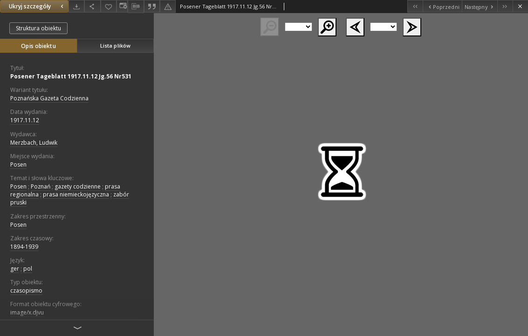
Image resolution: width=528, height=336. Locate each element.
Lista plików (115, 45)
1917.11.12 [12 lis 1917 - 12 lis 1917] (24, 120)
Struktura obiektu (38, 28)
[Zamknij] (520, 6)
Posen (18, 164)
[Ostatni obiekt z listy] (505, 6)
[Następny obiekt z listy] (479, 6)
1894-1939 (24, 247)
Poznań (40, 186)
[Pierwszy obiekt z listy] (415, 6)
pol (27, 269)
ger (14, 269)
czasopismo (26, 290)
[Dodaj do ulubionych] (109, 6)
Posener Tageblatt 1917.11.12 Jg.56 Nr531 (70, 76)
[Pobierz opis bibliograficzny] (136, 6)
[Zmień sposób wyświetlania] (122, 6)
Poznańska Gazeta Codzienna (49, 98)
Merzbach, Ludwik (33, 143)
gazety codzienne (78, 186)
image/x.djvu (27, 312)
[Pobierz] (76, 6)
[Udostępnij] (92, 6)
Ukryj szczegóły (37, 6)
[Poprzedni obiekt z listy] (442, 6)
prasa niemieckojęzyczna (76, 194)
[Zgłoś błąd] (168, 6)
